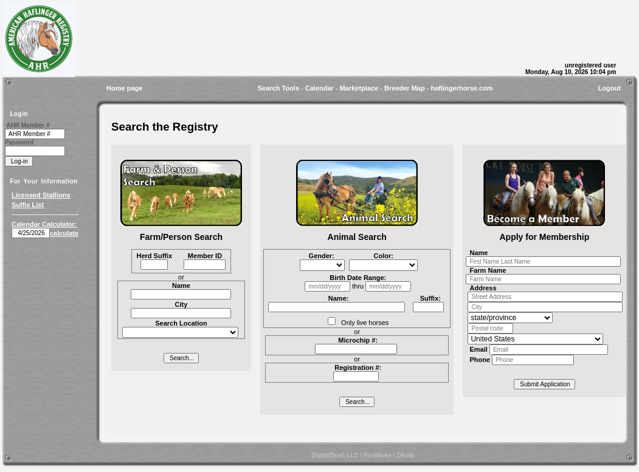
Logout (609, 88)
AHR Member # (27, 125)
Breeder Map (404, 88)
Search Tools (278, 88)
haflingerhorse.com (461, 88)
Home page (124, 88)
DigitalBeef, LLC (334, 455)
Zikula (405, 455)
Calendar (319, 88)
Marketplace (359, 88)
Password (19, 142)
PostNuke (378, 455)
